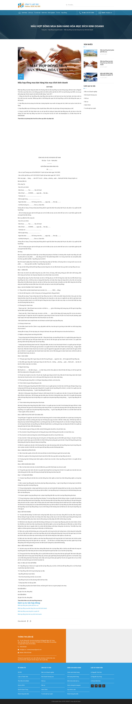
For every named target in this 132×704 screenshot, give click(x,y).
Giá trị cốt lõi (21, 685)
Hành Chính (87, 105)
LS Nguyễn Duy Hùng (96, 676)
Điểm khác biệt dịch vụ (73, 681)
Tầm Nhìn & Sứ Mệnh (23, 681)
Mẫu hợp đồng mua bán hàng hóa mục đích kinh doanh (32, 608)
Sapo (79, 701)
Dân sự (86, 101)
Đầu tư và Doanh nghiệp (90, 91)
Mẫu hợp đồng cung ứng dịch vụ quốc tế (28, 611)
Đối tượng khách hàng (73, 676)
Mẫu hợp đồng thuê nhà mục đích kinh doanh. (30, 614)
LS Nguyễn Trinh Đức (96, 672)
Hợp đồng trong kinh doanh (55, 29)
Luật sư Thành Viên (23, 676)
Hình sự (86, 98)
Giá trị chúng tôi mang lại (73, 685)
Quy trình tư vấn (71, 689)
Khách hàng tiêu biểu (23, 694)
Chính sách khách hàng (73, 672)
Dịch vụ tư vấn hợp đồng (29, 603)
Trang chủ (44, 29)
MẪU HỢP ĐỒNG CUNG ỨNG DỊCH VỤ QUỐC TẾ (106, 74)
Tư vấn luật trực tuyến (90, 108)
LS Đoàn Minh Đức (96, 681)
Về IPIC (20, 672)
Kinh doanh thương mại (90, 95)
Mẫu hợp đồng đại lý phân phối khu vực (28, 605)
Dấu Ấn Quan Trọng (23, 689)
